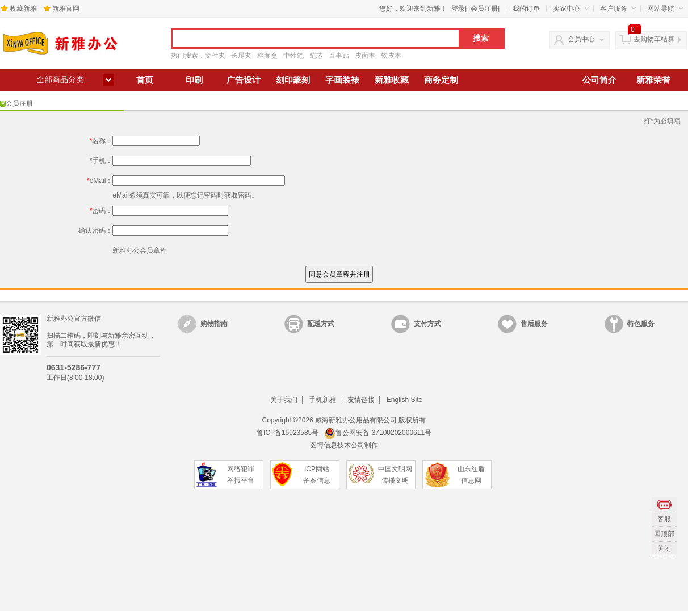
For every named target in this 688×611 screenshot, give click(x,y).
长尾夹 (241, 56)
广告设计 (243, 80)
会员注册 (484, 8)
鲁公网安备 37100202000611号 (377, 433)
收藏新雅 (23, 8)
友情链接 (361, 400)
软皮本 (391, 56)
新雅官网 (65, 8)
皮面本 (365, 56)
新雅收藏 (392, 80)
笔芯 (316, 56)
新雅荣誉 (653, 80)
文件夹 (215, 56)
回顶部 (664, 534)
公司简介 (599, 80)
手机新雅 (322, 400)
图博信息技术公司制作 (344, 445)
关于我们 (283, 400)
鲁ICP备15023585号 (287, 433)
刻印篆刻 (293, 80)
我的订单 (526, 8)
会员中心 (581, 39)
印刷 (194, 80)
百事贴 (339, 56)
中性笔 (293, 56)
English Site (404, 400)
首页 (144, 80)
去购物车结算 (654, 39)
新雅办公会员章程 (139, 250)
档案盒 (267, 56)
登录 (458, 8)
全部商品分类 (60, 80)
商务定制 (441, 80)
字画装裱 (342, 80)
